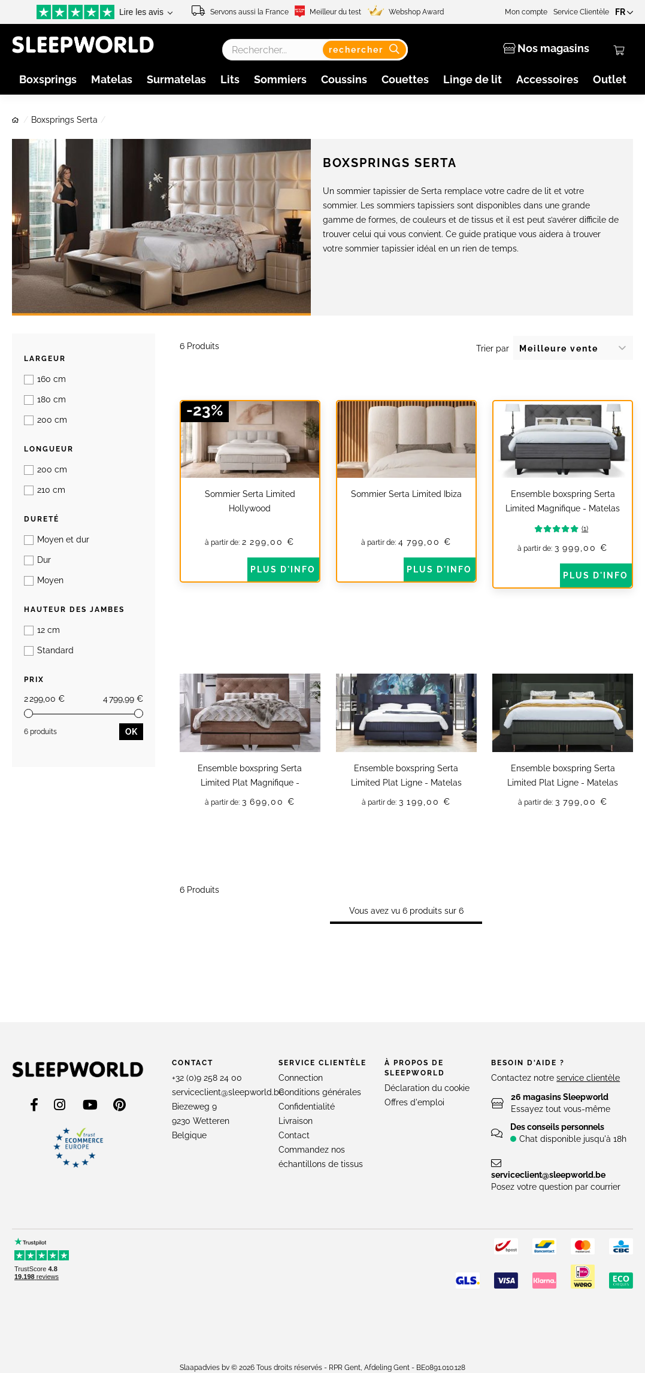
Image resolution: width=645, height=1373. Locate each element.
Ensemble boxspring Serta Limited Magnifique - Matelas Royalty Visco (562, 508)
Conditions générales (319, 1105)
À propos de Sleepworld (414, 1081)
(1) (571, 529)
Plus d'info (283, 569)
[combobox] (315, 49)
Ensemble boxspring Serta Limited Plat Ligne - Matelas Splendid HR (406, 782)
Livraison (295, 1134)
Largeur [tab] (45, 358)
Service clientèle (322, 1076)
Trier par (492, 348)
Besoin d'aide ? (528, 1076)
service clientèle (588, 1091)
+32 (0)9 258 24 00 (207, 1091)
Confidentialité (306, 1120)
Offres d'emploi (414, 1115)
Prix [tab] (34, 476)
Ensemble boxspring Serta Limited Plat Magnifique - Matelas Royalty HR (250, 782)
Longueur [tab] (49, 388)
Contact (192, 1076)
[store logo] (78, 1082)
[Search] (366, 49)
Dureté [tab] (41, 417)
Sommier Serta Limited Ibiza (406, 494)
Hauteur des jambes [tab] (74, 446)
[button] (626, 12)
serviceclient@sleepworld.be (228, 1105)
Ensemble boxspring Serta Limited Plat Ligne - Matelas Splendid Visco (562, 782)
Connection (300, 1091)
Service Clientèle (585, 12)
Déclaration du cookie (427, 1101)
